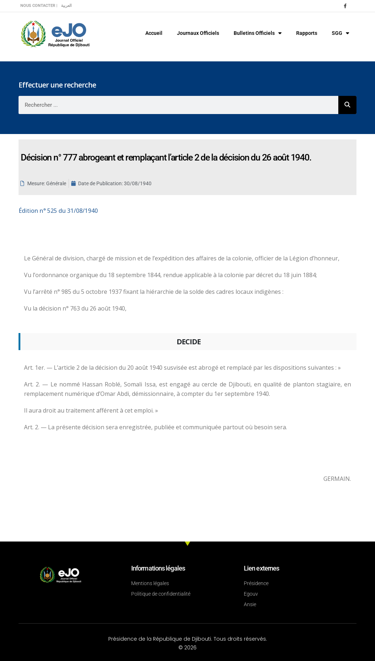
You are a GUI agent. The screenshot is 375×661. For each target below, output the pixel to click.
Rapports (306, 33)
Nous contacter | (38, 5)
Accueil (153, 33)
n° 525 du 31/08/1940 (58, 211)
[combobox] (178, 105)
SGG (340, 33)
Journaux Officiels (198, 33)
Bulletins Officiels (258, 33)
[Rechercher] (347, 105)
